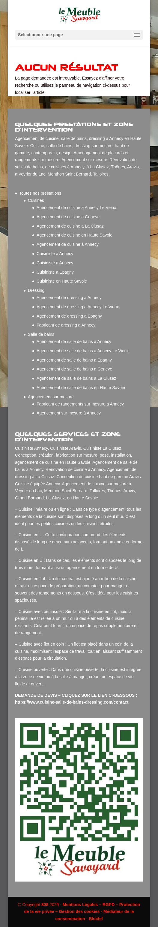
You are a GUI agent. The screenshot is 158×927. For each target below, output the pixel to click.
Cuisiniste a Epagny (55, 272)
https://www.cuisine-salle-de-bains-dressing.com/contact (72, 702)
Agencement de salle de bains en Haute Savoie (81, 387)
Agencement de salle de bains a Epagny (74, 360)
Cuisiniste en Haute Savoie (62, 281)
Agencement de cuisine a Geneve (68, 216)
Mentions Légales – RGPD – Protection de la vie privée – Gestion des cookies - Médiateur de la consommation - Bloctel (82, 911)
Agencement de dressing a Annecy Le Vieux (78, 306)
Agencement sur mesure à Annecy (69, 413)
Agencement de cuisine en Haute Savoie (74, 235)
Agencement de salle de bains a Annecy (74, 341)
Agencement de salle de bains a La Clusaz (76, 378)
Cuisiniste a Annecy (55, 253)
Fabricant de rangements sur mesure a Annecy (80, 404)
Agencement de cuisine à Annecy (68, 244)
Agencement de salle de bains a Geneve (74, 369)
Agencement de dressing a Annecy (69, 297)
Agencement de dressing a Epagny (69, 316)
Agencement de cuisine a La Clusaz (70, 226)
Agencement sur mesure (51, 396)
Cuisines (36, 200)
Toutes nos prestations (40, 193)
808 (44, 904)
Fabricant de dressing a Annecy (66, 325)
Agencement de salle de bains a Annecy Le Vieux (83, 350)
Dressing (36, 290)
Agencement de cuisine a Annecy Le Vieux (76, 207)
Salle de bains (41, 334)
